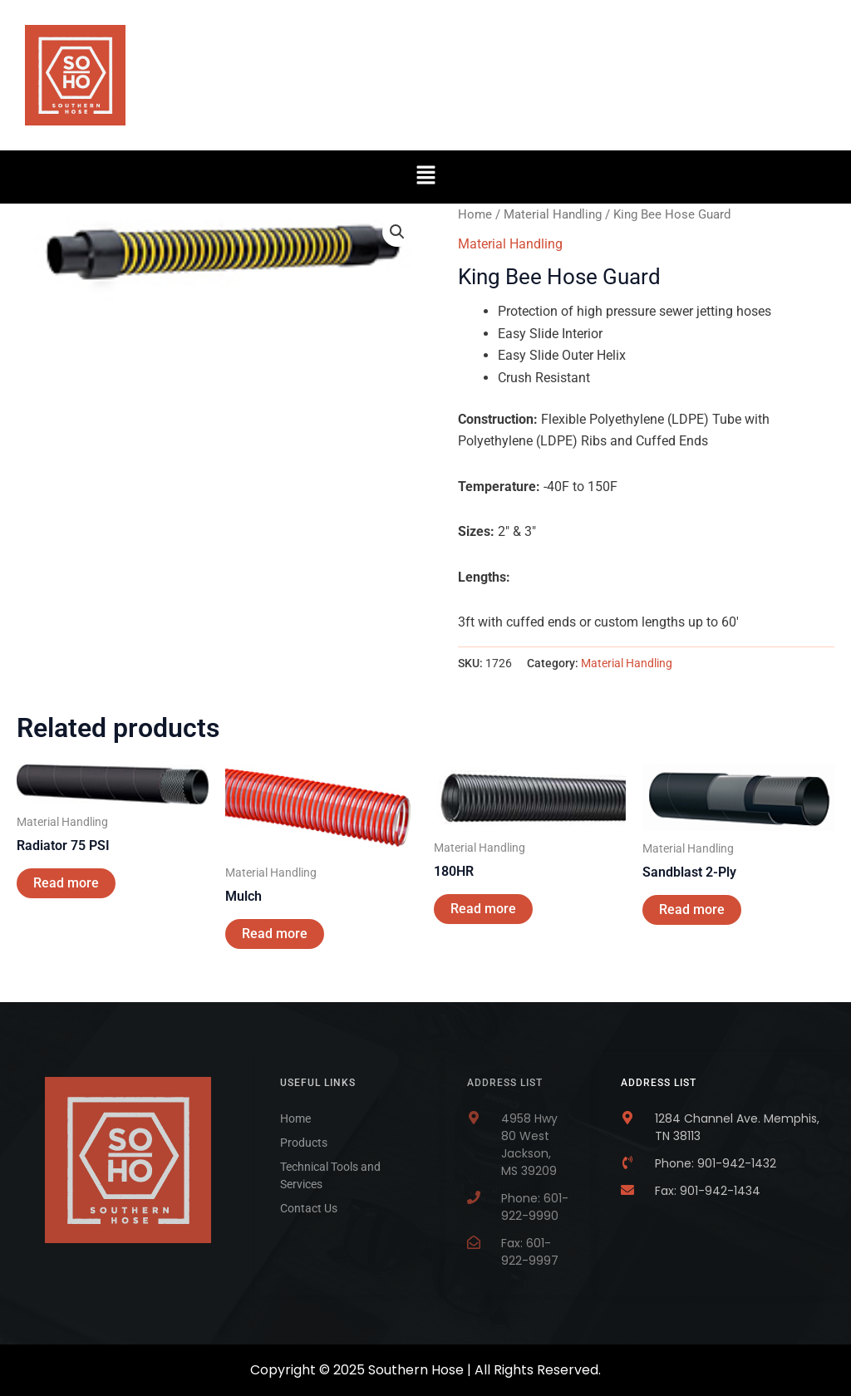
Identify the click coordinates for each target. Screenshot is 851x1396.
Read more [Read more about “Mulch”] (274, 933)
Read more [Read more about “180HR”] (483, 909)
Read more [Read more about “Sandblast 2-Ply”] (692, 909)
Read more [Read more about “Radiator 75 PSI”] (66, 883)
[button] (425, 177)
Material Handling (553, 214)
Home (475, 214)
